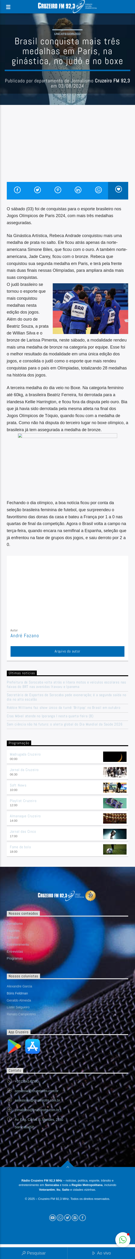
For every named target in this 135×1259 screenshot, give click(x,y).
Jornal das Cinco (23, 831)
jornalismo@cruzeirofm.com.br (37, 1110)
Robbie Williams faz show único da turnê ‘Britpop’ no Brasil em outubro (63, 707)
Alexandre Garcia (19, 986)
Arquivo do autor (67, 651)
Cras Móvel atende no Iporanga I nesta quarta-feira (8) (50, 716)
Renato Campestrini (21, 1014)
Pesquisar (34, 1253)
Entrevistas (15, 951)
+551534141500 (27, 1081)
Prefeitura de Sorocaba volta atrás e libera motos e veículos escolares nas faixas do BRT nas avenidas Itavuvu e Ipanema (66, 684)
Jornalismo (15, 923)
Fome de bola (20, 846)
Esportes (13, 931)
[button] (122, 1239)
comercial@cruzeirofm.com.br (36, 1091)
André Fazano (25, 636)
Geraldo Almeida (19, 1000)
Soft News (18, 785)
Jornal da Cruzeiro (24, 769)
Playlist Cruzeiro (23, 800)
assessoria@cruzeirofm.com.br (37, 1100)
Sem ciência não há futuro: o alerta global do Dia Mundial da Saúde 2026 (65, 724)
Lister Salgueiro (18, 1007)
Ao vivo (101, 1253)
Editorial (13, 937)
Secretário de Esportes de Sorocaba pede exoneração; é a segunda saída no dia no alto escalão (66, 697)
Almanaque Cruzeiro (25, 816)
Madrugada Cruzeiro (25, 754)
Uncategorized (67, 34)
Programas (15, 958)
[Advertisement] (67, 147)
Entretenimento (18, 944)
